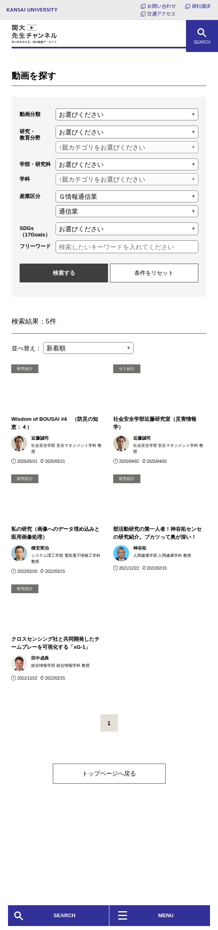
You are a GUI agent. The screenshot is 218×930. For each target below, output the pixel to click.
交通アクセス (161, 13)
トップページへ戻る (109, 773)
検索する (64, 273)
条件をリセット (154, 273)
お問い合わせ (161, 5)
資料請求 (201, 5)
